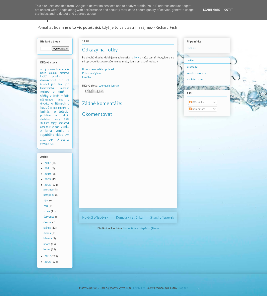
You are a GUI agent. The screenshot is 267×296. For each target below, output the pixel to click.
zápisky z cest (195, 79)
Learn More (211, 9)
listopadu (49, 195)
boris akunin (48, 73)
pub (56, 115)
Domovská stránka (129, 217)
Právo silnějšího (91, 73)
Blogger (182, 288)
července (49, 216)
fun (60, 80)
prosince (48, 189)
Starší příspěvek (162, 217)
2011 (48, 168)
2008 (48, 184)
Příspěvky (196, 102)
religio (65, 115)
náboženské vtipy (51, 99)
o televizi (61, 111)
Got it (228, 9)
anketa (51, 69)
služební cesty (50, 119)
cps (67, 76)
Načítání (191, 48)
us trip (55, 127)
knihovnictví (47, 88)
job (67, 84)
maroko (64, 88)
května (47, 227)
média (65, 96)
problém (45, 115)
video (59, 134)
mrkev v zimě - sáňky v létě (54, 94)
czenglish (104, 85)
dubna (47, 233)
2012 (48, 163)
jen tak (115, 85)
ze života (59, 139)
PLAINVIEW (138, 288)
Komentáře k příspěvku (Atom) (141, 228)
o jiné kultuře (58, 108)
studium (44, 122)
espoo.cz (192, 66)
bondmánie (62, 69)
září (46, 206)
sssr (66, 119)
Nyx (136, 57)
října (46, 200)
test (48, 127)
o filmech (58, 103)
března (48, 238)
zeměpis (44, 143)
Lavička (86, 77)
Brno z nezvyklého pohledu (98, 69)
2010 (48, 174)
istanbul (44, 84)
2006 (48, 261)
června (47, 222)
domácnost (48, 80)
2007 (47, 256)
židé (52, 144)
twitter (190, 60)
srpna (47, 211)
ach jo (43, 69)
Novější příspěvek (95, 217)
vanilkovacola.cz (196, 73)
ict (67, 80)
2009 (48, 179)
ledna (47, 249)
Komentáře (197, 109)
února (47, 244)
